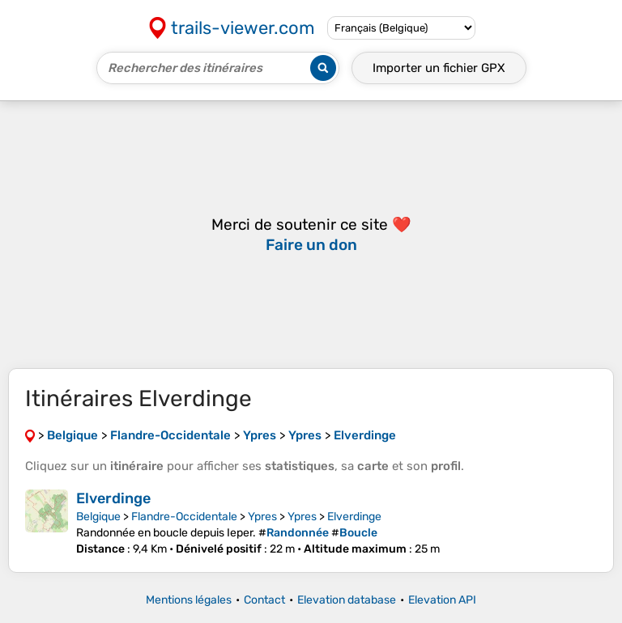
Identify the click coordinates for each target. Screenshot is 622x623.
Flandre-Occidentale (184, 516)
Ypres (262, 516)
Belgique (98, 516)
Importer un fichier (439, 68)
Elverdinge (113, 498)
